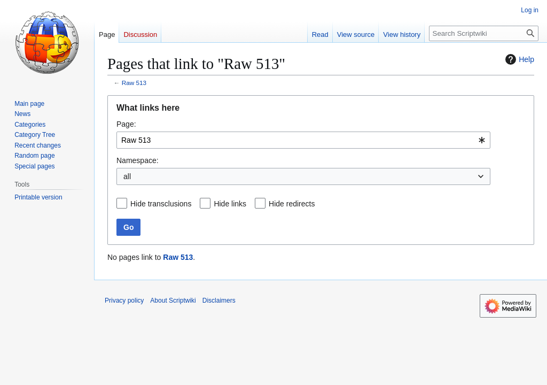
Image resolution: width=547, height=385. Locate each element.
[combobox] (303, 140)
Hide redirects (292, 203)
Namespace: (137, 160)
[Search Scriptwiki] (483, 33)
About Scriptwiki (173, 300)
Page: (126, 124)
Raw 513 (134, 82)
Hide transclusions (160, 203)
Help (518, 59)
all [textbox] (127, 176)
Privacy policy (124, 300)
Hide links (230, 203)
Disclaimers (219, 300)
